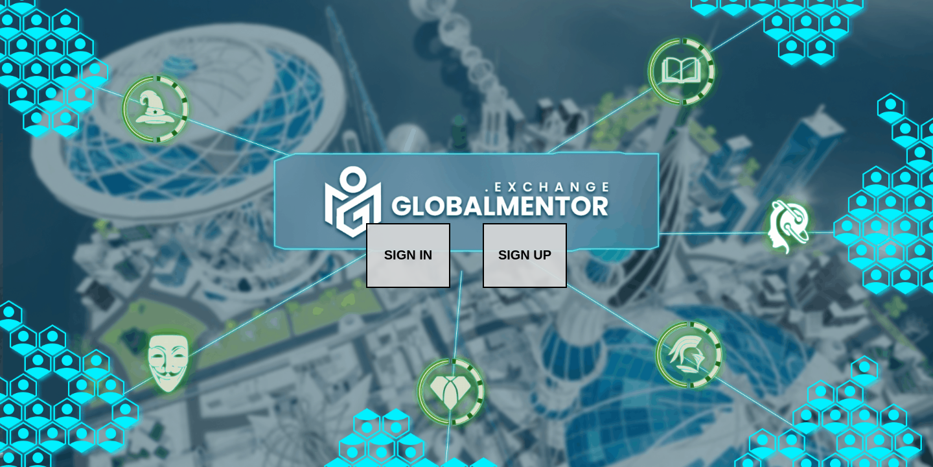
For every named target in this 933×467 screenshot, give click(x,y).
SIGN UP (524, 255)
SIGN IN (408, 255)
